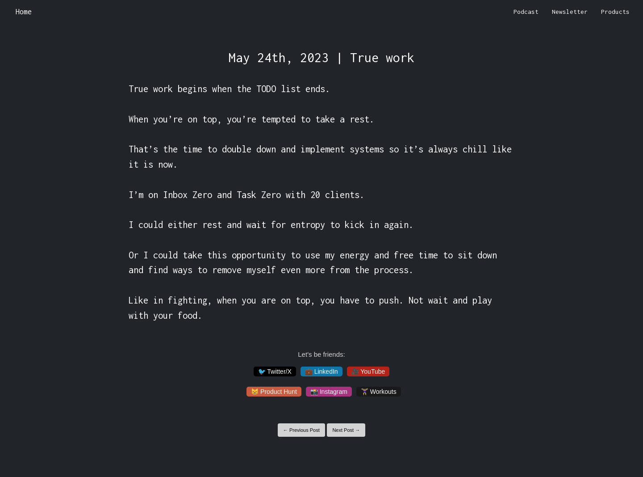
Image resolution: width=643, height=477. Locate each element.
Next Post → (346, 430)
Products (615, 11)
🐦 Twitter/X (275, 371)
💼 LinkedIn (321, 371)
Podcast (526, 11)
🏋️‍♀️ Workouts (379, 391)
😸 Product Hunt (274, 391)
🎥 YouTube (368, 371)
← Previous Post (301, 430)
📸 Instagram (328, 391)
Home (24, 12)
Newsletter (570, 11)
